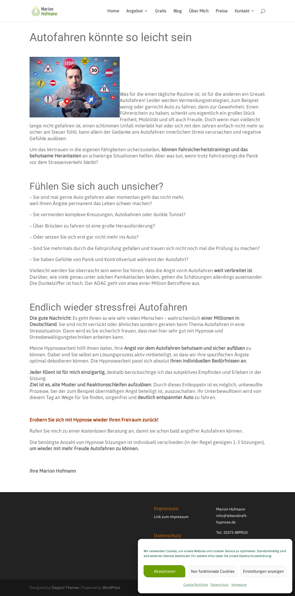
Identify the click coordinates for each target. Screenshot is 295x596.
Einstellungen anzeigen (263, 571)
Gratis (160, 11)
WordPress (111, 587)
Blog (177, 11)
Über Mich (199, 11)
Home (113, 11)
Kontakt (242, 11)
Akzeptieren (164, 571)
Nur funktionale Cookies (212, 571)
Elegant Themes (65, 587)
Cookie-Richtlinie (195, 585)
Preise (222, 11)
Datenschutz (219, 585)
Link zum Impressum (171, 517)
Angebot (134, 11)
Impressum (239, 585)
